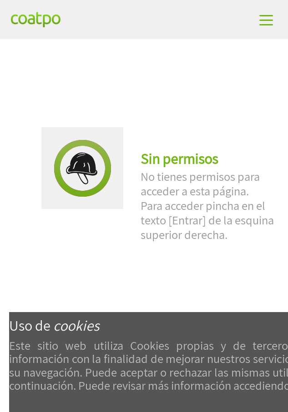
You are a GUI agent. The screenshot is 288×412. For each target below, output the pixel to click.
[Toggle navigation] (267, 19)
